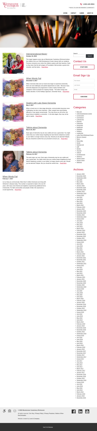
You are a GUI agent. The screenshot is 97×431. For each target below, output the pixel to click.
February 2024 (81, 206)
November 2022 (81, 235)
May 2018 (79, 340)
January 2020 (81, 302)
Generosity (80, 125)
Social (78, 142)
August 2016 (80, 381)
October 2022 (81, 237)
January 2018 (81, 348)
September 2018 (81, 333)
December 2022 (81, 233)
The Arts (79, 150)
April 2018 (80, 342)
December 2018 (81, 327)
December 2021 (81, 257)
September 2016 (81, 379)
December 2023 (81, 210)
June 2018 (80, 339)
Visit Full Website (48, 426)
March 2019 (80, 321)
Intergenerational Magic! (36, 54)
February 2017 (81, 370)
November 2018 (81, 329)
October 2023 (81, 214)
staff (78, 146)
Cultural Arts (80, 119)
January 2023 (81, 231)
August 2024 (80, 195)
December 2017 (81, 350)
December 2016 (81, 374)
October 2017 (81, 354)
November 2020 (81, 282)
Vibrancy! (79, 156)
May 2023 (79, 224)
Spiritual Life (80, 144)
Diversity (79, 121)
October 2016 (81, 377)
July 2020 (79, 290)
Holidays (79, 130)
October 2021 (81, 261)
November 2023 (81, 212)
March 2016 (80, 391)
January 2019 (81, 325)
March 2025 (80, 183)
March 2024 (80, 204)
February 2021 (81, 276)
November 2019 (81, 305)
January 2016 (81, 395)
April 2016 (80, 389)
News (78, 138)
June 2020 (80, 292)
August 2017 (80, 358)
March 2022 (80, 251)
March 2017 (80, 368)
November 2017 (81, 352)
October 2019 (81, 307)
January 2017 (81, 372)
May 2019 (79, 317)
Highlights (79, 128)
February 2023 (81, 230)
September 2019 (81, 309)
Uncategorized (81, 154)
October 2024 (81, 191)
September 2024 (81, 193)
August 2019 (80, 311)
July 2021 (79, 267)
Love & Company (34, 418)
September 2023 (81, 216)
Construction (80, 115)
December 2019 (81, 303)
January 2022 (81, 255)
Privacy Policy (39, 413)
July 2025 (79, 179)
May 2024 (79, 200)
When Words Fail (33, 78)
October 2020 (81, 284)
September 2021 (81, 263)
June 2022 (80, 245)
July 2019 (79, 313)
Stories (79, 148)
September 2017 (81, 356)
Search (75, 53)
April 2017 (80, 366)
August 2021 (80, 265)
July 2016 (79, 383)
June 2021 (80, 268)
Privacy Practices (49, 413)
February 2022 (81, 253)
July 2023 (79, 220)
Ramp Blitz (80, 140)
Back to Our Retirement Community (82, 7)
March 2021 (80, 274)
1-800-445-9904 (88, 4)
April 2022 (80, 249)
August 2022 (80, 241)
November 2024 (81, 189)
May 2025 (79, 181)
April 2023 (80, 226)
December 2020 (81, 280)
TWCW (79, 152)
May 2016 (79, 387)
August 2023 (80, 218)
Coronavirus (80, 117)
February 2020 (81, 300)
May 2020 (79, 294)
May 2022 (79, 247)
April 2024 (80, 202)
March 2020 (80, 298)
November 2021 (81, 259)
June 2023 (80, 222)
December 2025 (81, 175)
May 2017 (79, 364)
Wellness (79, 162)
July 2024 (79, 196)
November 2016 (81, 376)
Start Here (84, 67)
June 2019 (80, 315)
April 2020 (80, 296)
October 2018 (81, 331)
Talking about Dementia (36, 127)
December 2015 (81, 397)
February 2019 (81, 323)
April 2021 (80, 272)
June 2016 (80, 385)
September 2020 (81, 286)
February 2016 (81, 393)
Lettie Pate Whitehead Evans (85, 134)
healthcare (80, 126)
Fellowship (80, 123)
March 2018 (80, 344)
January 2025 (81, 185)
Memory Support (81, 136)
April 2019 (80, 319)
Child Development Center (84, 113)
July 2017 (79, 360)
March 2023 (80, 228)
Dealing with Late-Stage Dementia (41, 103)
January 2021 (81, 278)
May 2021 (79, 270)
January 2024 (81, 208)
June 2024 (80, 198)
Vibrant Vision (81, 158)
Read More (45, 67)
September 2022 (81, 239)
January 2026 (81, 173)
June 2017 (80, 362)
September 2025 (81, 177)
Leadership (80, 132)
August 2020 (80, 288)
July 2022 (79, 243)
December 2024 (81, 187)
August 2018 (80, 335)
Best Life (79, 111)
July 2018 (79, 337)
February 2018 (81, 346)
